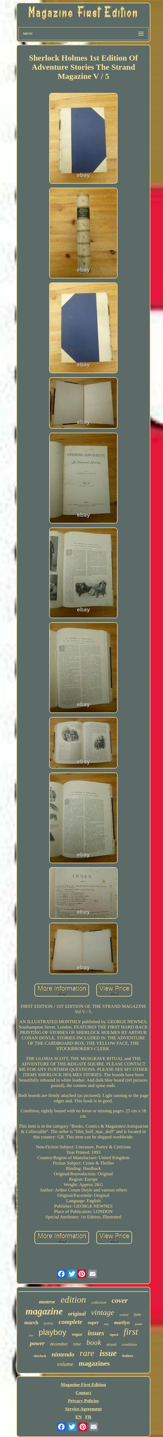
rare (87, 1353)
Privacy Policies (83, 1400)
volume (65, 1364)
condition (129, 1344)
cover (120, 1300)
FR (88, 1416)
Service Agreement (83, 1408)
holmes (127, 1356)
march (31, 1322)
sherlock (40, 1356)
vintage (102, 1312)
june (137, 1314)
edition (73, 1300)
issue (108, 1353)
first (131, 1332)
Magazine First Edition (83, 1384)
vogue (77, 1334)
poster (139, 1324)
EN (78, 1416)
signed (113, 1335)
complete (70, 1321)
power (37, 1343)
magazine (44, 1311)
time (77, 1344)
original (77, 1314)
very (106, 1324)
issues (96, 1333)
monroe (47, 1302)
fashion (48, 1323)
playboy (52, 1332)
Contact (83, 1392)
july (31, 1335)
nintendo (63, 1354)
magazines (94, 1363)
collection (98, 1302)
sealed (123, 1315)
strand (111, 1344)
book (93, 1342)
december (59, 1344)
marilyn (122, 1322)
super (93, 1322)
